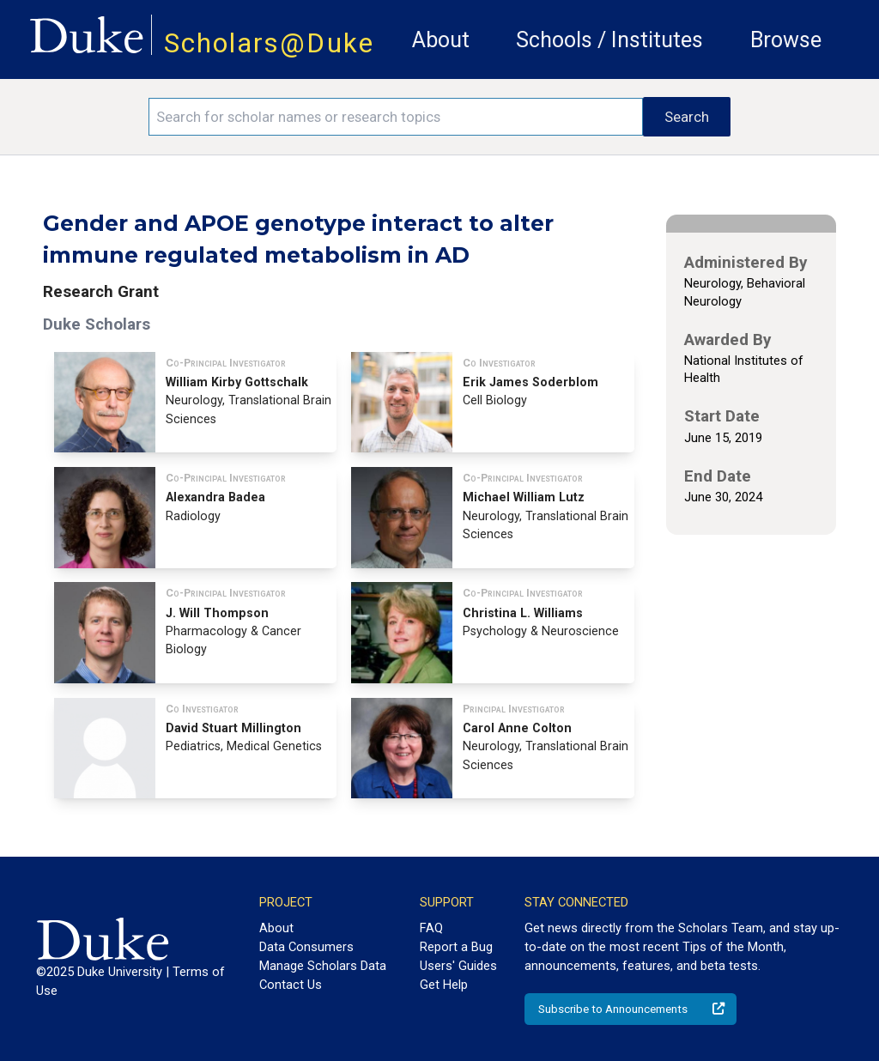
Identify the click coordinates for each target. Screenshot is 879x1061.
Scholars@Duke (269, 43)
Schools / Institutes (609, 39)
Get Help (444, 984)
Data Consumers (306, 947)
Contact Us (290, 984)
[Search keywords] (396, 117)
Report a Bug (456, 947)
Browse (785, 39)
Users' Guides (458, 965)
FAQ (431, 928)
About (441, 39)
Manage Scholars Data (322, 965)
